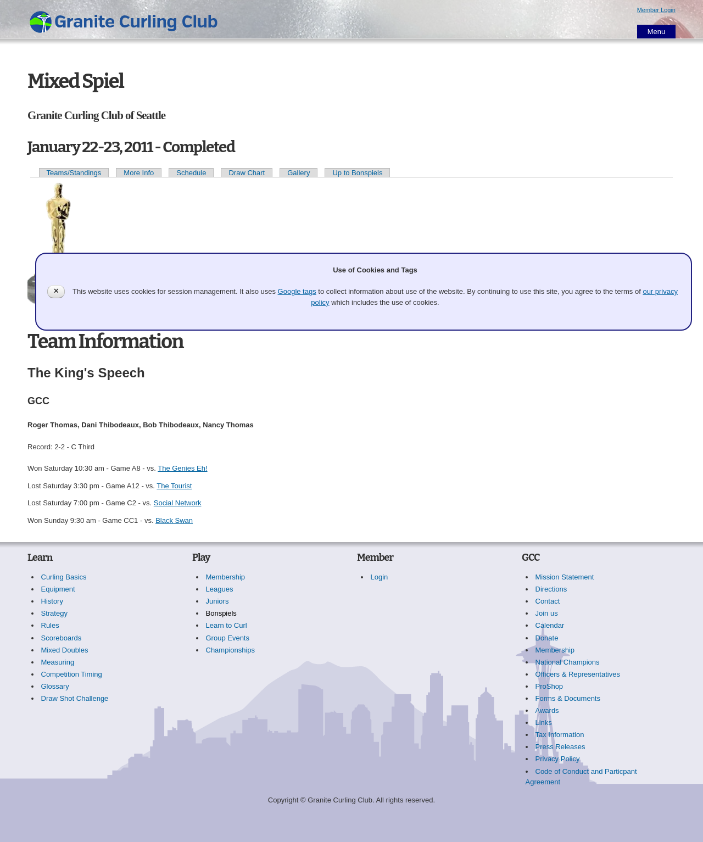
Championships (230, 650)
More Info (139, 173)
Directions (551, 589)
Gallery (298, 173)
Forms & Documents (567, 698)
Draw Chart (246, 173)
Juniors (217, 601)
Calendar (550, 625)
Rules (50, 625)
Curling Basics (64, 577)
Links (543, 722)
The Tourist (174, 486)
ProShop (549, 686)
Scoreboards (61, 638)
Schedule (191, 173)
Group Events (228, 638)
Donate (547, 638)
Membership (226, 577)
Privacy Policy (557, 759)
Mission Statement (564, 577)
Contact (547, 601)
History (52, 601)
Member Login (656, 10)
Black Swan (174, 520)
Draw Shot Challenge (75, 698)
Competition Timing (71, 674)
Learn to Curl (226, 625)
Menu (657, 31)
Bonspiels (221, 613)
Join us (546, 613)
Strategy (54, 613)
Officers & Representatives (577, 674)
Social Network (178, 503)
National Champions (567, 662)
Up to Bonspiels (357, 173)
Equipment (58, 589)
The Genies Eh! (182, 468)
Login (379, 577)
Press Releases (560, 747)
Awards (547, 710)
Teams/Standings (74, 173)
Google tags (297, 291)
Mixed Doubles (64, 650)
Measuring (58, 662)
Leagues (219, 589)
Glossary (55, 686)
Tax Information (559, 735)
